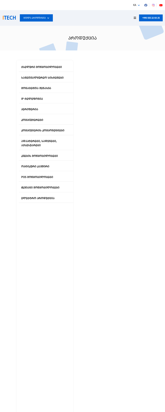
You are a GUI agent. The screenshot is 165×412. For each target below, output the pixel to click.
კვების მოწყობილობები (39, 156)
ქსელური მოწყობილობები (41, 67)
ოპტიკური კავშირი (35, 166)
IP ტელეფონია (32, 99)
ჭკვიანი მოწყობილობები (40, 187)
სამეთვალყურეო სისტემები (42, 77)
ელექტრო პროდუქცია (38, 198)
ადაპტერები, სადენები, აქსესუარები (39, 143)
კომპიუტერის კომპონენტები (42, 130)
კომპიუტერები (32, 120)
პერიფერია (29, 109)
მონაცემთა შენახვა (36, 88)
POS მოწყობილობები (37, 177)
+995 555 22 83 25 (151, 17)
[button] (136, 5)
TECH (9, 18)
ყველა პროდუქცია (36, 17)
